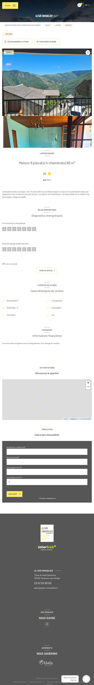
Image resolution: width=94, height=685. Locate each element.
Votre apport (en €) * (14, 467)
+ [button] (88, 383)
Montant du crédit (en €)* (16, 447)
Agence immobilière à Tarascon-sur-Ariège (23, 25)
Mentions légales (53, 682)
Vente (47, 25)
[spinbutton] (47, 482)
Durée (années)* (13, 457)
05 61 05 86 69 (42, 583)
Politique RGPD (80, 682)
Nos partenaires (36, 682)
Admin (67, 682)
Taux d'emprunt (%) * (14, 477)
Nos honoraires (19, 682)
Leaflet (65, 419)
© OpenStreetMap (85, 419)
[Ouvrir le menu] (10, 5)
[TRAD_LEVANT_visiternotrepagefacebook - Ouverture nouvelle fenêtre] (47, 624)
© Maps (73, 419)
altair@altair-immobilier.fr (46, 588)
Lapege (58, 25)
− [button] (88, 387)
